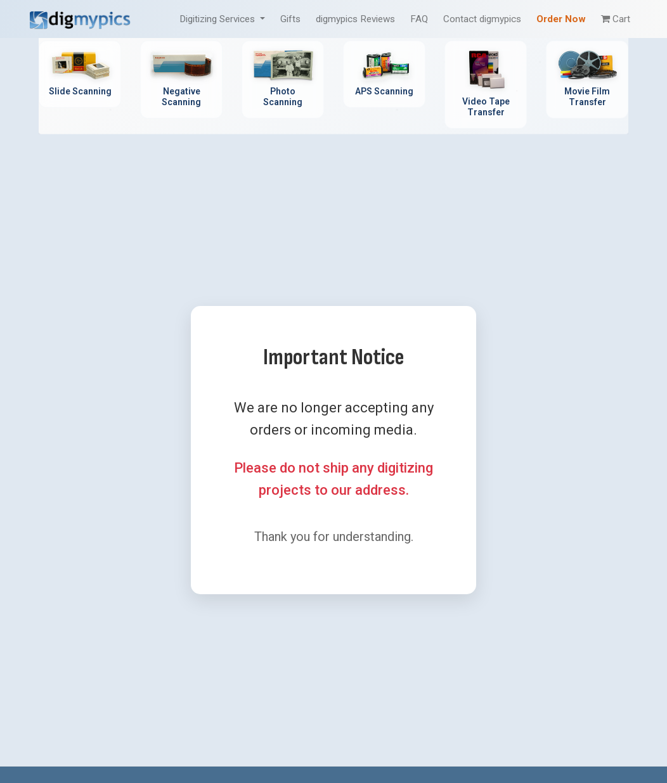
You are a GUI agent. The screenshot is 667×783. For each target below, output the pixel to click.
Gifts (290, 19)
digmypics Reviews (355, 19)
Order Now (561, 19)
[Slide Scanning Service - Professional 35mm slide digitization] (80, 74)
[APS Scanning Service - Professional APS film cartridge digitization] (384, 74)
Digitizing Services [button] (218, 19)
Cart (615, 19)
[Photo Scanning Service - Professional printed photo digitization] (283, 79)
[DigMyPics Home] (80, 18)
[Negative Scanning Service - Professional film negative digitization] (181, 79)
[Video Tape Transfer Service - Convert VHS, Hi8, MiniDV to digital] (485, 85)
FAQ (419, 19)
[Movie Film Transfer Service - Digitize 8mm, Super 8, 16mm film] (587, 79)
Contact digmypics (482, 19)
